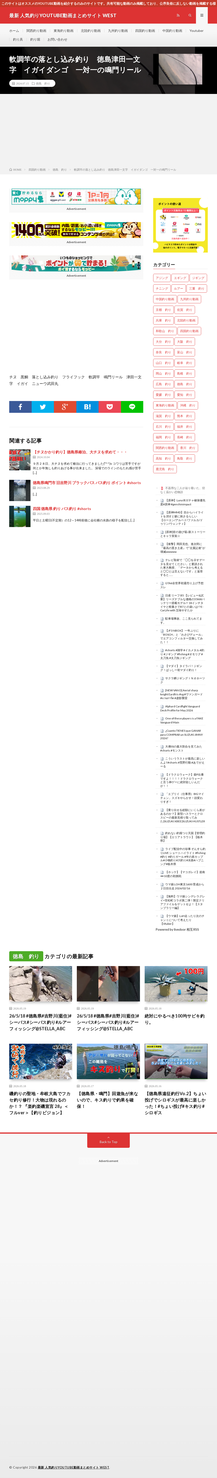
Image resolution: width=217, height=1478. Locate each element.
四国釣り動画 (145, 31)
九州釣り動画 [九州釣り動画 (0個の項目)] (189, 299)
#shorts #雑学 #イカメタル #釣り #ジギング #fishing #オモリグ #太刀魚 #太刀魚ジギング (182, 654)
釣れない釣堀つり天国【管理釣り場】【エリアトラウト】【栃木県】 (182, 837)
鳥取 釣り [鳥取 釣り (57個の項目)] (184, 458)
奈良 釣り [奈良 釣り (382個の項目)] (163, 352)
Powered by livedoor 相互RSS (177, 929)
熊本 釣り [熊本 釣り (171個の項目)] (184, 416)
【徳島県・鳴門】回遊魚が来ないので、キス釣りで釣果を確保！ (107, 1100)
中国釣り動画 (172, 31)
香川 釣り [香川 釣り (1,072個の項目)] (187, 448)
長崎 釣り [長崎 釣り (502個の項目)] (184, 437)
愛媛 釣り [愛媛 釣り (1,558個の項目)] (163, 395)
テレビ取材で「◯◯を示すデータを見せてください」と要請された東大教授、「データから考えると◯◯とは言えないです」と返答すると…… (182, 567)
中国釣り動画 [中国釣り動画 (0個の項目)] (165, 299)
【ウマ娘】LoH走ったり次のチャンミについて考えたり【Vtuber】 (182, 919)
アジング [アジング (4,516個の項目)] (162, 278)
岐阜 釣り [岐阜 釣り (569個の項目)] (184, 363)
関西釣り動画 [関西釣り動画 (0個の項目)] (165, 448)
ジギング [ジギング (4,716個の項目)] (198, 278)
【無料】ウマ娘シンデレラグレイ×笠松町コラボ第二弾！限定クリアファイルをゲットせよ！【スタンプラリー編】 (182, 902)
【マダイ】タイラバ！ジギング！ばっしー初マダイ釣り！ (181, 668)
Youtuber (197, 31)
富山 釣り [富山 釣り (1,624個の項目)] (184, 352)
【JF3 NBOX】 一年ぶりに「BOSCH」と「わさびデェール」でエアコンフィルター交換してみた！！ (182, 636)
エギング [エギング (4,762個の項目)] (180, 278)
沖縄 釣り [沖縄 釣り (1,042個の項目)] (187, 405)
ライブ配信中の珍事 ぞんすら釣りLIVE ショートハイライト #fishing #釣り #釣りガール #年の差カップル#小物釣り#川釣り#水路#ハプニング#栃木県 (182, 856)
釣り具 (18, 39)
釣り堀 (35, 39)
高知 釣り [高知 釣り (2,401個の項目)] (163, 458)
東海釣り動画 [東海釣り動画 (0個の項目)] (165, 405)
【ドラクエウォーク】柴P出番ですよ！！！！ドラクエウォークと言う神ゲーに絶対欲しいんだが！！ (182, 780)
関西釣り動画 (36, 31)
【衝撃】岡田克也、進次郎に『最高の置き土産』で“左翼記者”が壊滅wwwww (182, 547)
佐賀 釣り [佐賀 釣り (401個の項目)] (184, 310)
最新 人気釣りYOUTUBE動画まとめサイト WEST (73, 1467)
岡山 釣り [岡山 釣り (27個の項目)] (163, 373)
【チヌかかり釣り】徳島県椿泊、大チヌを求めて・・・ (80, 452)
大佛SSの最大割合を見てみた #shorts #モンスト (181, 748)
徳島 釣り (43, 83)
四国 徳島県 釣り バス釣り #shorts (62, 508)
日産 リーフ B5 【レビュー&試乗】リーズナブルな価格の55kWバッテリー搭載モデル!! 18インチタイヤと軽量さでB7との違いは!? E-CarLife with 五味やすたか (182, 603)
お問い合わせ (57, 39)
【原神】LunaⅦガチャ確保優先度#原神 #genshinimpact (182, 502)
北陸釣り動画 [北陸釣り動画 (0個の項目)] (186, 320)
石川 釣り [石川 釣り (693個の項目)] (163, 426)
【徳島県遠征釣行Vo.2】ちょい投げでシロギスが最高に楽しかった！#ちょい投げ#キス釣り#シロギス (175, 1103)
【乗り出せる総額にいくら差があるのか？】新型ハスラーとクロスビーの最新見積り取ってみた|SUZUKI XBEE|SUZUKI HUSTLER (182, 815)
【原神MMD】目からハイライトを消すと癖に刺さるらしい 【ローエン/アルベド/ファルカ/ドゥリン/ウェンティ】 (182, 518)
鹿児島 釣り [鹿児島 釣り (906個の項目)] (165, 469)
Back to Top (108, 1142)
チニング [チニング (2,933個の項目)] (162, 288)
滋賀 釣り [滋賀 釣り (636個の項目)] (163, 416)
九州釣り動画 (118, 31)
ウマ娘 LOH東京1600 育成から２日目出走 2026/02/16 (182, 886)
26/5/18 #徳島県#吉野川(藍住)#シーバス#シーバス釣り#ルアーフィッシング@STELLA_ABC (40, 1022)
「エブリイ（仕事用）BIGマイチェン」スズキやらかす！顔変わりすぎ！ (182, 797)
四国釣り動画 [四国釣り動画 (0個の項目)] (189, 331)
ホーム (14, 31)
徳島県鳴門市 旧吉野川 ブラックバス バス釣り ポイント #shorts (87, 482)
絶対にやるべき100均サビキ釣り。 (175, 1019)
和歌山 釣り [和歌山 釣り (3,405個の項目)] (165, 331)
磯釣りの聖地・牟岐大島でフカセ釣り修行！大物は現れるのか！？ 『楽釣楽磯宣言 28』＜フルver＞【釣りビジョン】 (39, 1103)
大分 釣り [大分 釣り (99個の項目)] (163, 341)
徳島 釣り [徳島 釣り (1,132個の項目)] (184, 384)
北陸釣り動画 (91, 31)
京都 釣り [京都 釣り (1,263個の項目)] (163, 310)
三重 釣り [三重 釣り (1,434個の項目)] (196, 288)
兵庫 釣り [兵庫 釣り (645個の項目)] (163, 320)
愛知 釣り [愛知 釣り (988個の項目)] (184, 395)
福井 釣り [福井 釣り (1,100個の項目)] (184, 426)
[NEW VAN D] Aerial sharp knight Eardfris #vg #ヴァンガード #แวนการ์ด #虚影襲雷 (181, 694)
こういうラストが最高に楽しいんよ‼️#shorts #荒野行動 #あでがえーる (182, 762)
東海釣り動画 (64, 31)
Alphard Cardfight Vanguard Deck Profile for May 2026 (180, 708)
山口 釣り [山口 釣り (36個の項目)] (163, 363)
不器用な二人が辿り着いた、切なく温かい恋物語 (182, 490)
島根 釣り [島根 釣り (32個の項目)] (184, 373)
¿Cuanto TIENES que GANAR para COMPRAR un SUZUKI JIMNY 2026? (181, 734)
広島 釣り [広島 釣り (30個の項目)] (163, 384)
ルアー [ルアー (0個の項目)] (178, 288)
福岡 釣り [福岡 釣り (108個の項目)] (163, 437)
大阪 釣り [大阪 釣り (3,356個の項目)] (184, 341)
